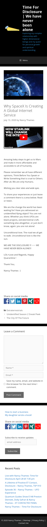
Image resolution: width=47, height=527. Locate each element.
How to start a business (16, 411)
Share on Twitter (12, 301)
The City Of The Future (18, 317)
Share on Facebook (6, 301)
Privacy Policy (38, 520)
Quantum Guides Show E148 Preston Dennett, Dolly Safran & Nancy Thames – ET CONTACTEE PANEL (23, 499)
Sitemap (26, 520)
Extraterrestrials (15, 310)
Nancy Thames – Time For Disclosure (23, 506)
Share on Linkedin (18, 301)
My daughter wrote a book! (18, 415)
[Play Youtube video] (23, 137)
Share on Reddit (37, 301)
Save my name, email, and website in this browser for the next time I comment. (25, 384)
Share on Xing (31, 301)
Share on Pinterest (24, 301)
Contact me (23, 523)
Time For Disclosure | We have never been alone (32, 18)
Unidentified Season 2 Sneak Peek (23, 314)
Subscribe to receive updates (19, 437)
